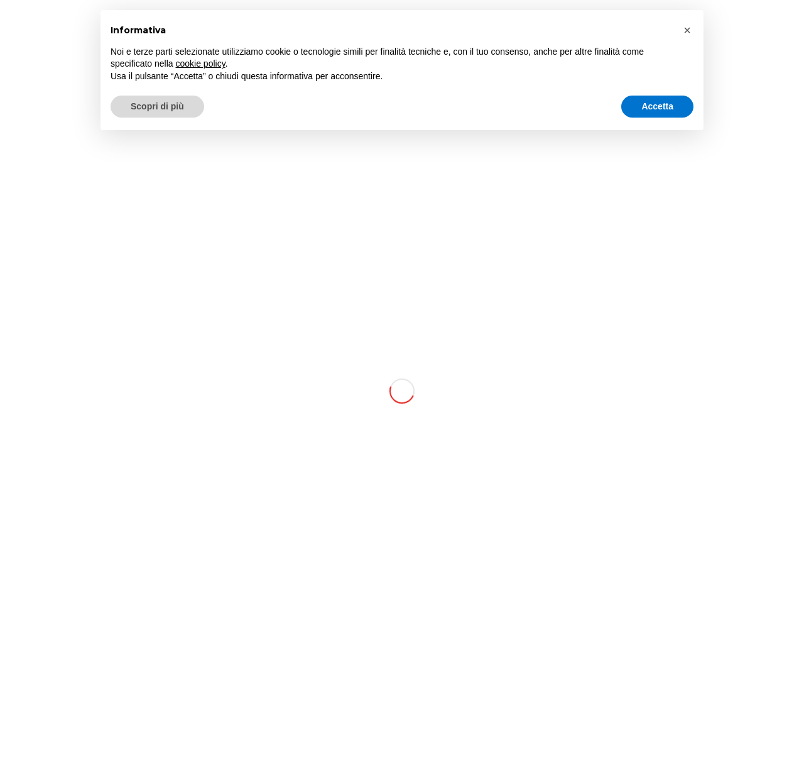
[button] (687, 30)
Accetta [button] (657, 106)
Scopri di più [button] (157, 106)
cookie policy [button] (200, 63)
